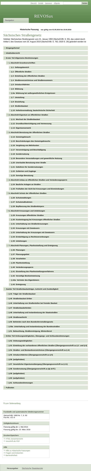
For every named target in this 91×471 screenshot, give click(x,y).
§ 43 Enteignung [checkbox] (18, 284)
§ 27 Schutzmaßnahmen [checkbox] (21, 202)
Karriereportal (68, 467)
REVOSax (43, 16)
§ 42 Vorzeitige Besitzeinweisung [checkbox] (25, 276)
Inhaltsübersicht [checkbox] (13, 53)
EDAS (78, 467)
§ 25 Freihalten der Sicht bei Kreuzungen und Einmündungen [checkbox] (37, 189)
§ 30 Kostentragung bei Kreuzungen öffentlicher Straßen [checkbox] (35, 220)
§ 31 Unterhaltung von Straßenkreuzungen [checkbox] (29, 224)
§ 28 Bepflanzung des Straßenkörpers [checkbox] (27, 206)
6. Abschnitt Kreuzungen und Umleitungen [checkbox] (27, 211)
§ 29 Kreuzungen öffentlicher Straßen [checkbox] (27, 215)
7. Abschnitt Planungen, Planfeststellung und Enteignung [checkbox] (33, 245)
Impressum (48, 3)
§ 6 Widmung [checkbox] (17, 89)
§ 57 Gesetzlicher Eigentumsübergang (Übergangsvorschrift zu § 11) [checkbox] (38, 364)
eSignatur (57, 3)
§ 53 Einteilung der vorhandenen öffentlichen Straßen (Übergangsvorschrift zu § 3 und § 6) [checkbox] (48, 345)
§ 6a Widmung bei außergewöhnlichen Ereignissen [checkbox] (33, 93)
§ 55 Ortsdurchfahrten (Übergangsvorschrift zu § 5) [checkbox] (31, 355)
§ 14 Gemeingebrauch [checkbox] (21, 137)
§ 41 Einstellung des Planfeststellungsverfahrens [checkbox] (32, 271)
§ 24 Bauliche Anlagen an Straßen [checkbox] (26, 184)
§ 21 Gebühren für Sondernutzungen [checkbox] (27, 167)
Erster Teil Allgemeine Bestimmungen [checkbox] (22, 58)
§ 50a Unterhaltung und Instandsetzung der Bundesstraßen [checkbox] (34, 326)
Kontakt (40, 3)
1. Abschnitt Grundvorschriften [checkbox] (22, 63)
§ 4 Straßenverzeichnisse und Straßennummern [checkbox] (32, 80)
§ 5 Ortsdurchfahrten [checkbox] (20, 84)
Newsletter (56, 467)
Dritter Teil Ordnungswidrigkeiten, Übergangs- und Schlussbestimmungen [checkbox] (37, 336)
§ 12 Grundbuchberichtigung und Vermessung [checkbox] (31, 124)
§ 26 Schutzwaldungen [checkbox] (21, 198)
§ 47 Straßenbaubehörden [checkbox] (20, 308)
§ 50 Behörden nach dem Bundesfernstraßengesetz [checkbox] (31, 322)
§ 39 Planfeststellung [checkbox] (20, 263)
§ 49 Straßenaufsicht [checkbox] (18, 317)
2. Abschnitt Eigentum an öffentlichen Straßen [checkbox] (28, 115)
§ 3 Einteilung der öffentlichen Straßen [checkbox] (28, 76)
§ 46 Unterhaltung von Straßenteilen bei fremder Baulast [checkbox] (33, 303)
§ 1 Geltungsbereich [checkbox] (20, 67)
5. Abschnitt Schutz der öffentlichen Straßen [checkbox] (27, 193)
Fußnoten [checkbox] (10, 388)
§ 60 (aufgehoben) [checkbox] (17, 378)
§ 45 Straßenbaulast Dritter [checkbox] (20, 299)
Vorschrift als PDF (56, 431)
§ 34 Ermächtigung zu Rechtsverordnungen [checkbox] (30, 237)
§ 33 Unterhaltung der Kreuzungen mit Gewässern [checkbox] (33, 232)
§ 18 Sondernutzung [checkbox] (20, 154)
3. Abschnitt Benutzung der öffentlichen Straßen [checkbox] (29, 132)
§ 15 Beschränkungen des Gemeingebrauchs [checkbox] (30, 141)
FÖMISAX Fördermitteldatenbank (35, 467)
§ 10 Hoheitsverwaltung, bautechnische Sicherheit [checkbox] (33, 110)
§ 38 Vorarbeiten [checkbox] (18, 259)
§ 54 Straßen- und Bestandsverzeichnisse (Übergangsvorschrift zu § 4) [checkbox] (39, 350)
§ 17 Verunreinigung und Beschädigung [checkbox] (28, 150)
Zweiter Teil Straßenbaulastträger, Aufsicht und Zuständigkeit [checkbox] (32, 289)
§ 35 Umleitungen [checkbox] (19, 241)
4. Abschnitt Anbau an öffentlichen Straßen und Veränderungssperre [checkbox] (38, 180)
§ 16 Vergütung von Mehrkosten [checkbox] (25, 145)
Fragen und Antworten (13, 443)
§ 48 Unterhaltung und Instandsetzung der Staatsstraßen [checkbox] (33, 312)
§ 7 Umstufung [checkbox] (17, 97)
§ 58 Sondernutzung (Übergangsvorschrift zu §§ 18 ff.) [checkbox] (32, 369)
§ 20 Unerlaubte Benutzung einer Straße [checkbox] (28, 163)
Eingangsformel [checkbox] (13, 48)
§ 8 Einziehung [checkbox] (18, 102)
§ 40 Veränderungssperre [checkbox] (22, 267)
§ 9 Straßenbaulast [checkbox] (19, 106)
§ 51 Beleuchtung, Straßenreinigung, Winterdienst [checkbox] (30, 331)
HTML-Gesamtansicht (58, 429)
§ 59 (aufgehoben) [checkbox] (17, 373)
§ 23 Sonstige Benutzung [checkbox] (22, 175)
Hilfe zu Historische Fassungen (17, 441)
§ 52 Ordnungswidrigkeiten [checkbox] (20, 341)
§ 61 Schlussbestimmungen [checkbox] (21, 383)
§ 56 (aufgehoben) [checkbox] (17, 359)
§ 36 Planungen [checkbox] (18, 250)
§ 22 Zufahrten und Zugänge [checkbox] (23, 171)
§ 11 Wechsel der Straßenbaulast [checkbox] (25, 119)
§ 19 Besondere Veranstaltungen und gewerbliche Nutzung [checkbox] (36, 158)
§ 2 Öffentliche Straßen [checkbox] (21, 72)
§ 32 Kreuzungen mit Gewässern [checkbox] (25, 228)
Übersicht (34, 3)
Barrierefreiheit (10, 446)
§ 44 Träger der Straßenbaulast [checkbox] (22, 294)
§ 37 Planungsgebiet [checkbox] (20, 254)
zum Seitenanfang (11, 403)
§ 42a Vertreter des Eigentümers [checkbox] (25, 280)
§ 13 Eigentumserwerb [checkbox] (21, 128)
